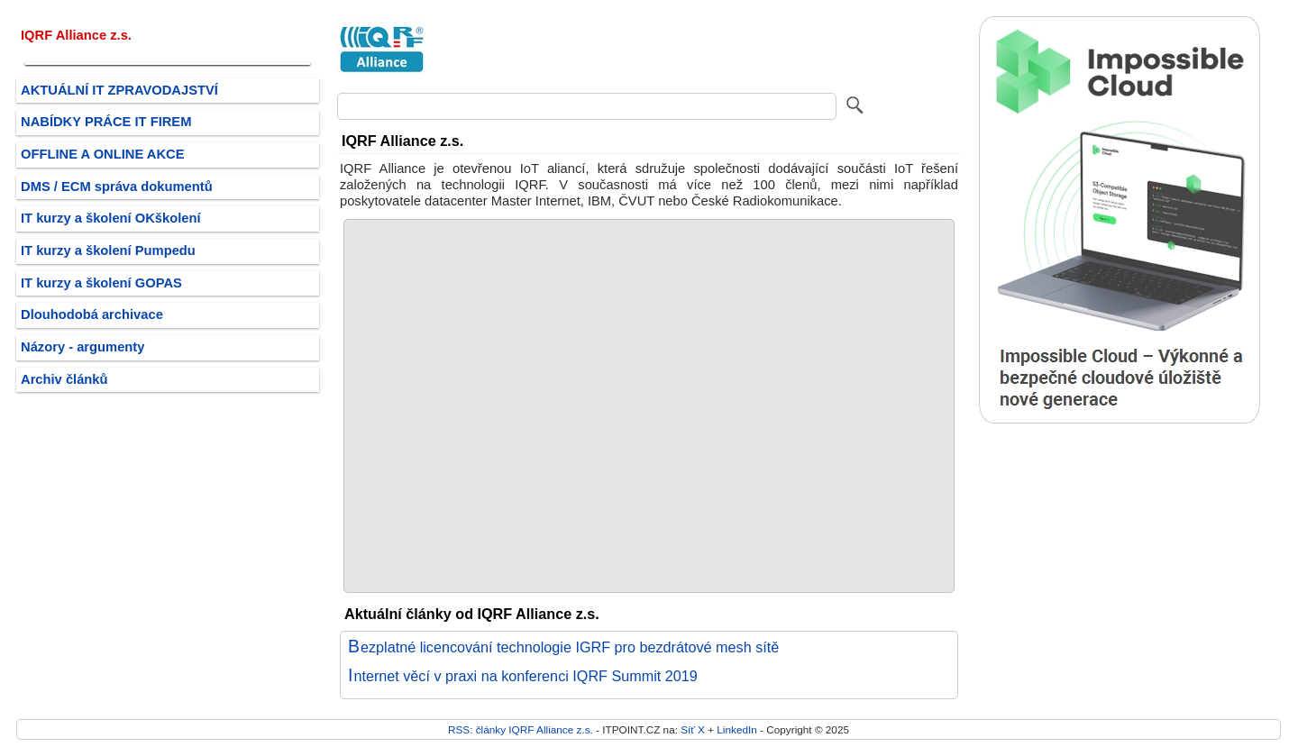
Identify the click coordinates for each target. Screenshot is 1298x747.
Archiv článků (64, 379)
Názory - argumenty (82, 347)
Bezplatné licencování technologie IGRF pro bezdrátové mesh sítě (563, 647)
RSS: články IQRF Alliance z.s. (520, 729)
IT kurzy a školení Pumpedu (108, 250)
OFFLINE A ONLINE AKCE (103, 154)
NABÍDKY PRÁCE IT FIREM (106, 121)
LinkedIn (736, 729)
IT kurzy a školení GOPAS (101, 283)
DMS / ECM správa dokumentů (117, 186)
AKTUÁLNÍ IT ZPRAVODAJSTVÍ (119, 90)
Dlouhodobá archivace (92, 314)
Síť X (693, 729)
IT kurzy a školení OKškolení (111, 218)
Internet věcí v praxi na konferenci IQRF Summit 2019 (523, 676)
